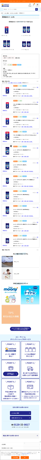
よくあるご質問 (15, 412)
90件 (7, 76)
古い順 (15, 73)
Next (40, 1)
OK (24, 457)
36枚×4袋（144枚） (28, 126)
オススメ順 (6, 73)
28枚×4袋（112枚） (28, 141)
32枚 (22, 95)
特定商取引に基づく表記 (7, 447)
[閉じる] (38, 452)
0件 (37, 87)
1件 (37, 177)
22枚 (22, 112)
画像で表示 (17, 57)
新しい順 (11, 73)
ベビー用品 (6, 13)
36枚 (22, 126)
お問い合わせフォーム (17, 417)
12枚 (22, 230)
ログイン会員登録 (29, 5)
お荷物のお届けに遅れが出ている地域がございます (20, 1)
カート (33, 5)
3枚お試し (31, 171)
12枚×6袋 (26, 230)
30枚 (22, 171)
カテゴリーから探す (14, 13)
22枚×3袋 (26, 112)
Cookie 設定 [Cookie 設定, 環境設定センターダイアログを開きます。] (15, 457)
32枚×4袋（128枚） (28, 95)
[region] (20, 455)
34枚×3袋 (26, 156)
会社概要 (4, 443)
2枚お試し (31, 200)
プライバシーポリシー (26, 453)
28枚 (22, 141)
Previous (0, 1)
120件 (10, 76)
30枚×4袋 (26, 171)
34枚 (22, 156)
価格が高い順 (27, 73)
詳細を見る (5, 95)
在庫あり (10, 70)
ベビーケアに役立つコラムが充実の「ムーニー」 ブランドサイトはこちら (20, 327)
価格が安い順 (21, 73)
